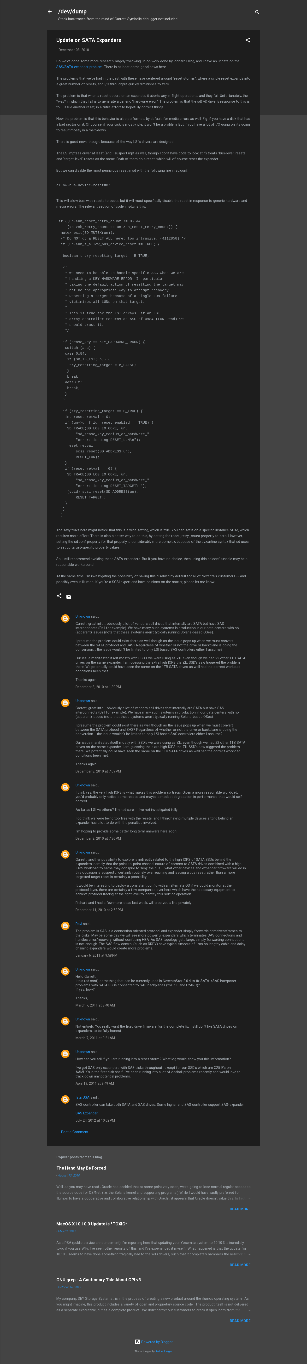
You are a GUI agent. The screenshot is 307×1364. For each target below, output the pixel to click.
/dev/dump (72, 11)
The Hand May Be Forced (81, 1168)
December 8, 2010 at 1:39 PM (98, 687)
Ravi (79, 924)
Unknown (83, 616)
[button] (248, 41)
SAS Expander (87, 1113)
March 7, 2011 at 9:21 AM (95, 1038)
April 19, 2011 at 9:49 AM (95, 1083)
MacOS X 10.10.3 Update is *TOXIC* (91, 1223)
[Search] (257, 13)
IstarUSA (82, 1097)
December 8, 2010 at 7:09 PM (98, 771)
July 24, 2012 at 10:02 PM (95, 1120)
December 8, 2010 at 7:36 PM (98, 838)
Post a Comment (74, 1132)
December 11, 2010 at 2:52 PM (99, 910)
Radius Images (163, 1351)
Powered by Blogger (154, 1342)
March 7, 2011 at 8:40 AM (95, 1005)
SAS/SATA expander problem (79, 67)
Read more (240, 1209)
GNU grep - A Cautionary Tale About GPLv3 (98, 1279)
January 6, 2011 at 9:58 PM (96, 955)
